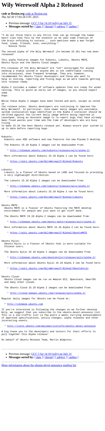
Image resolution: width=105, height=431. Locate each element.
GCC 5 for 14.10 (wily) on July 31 (51, 23)
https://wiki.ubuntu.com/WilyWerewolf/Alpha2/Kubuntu (46, 187)
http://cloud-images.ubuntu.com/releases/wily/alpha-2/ (48, 345)
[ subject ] (61, 26)
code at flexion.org (36, 13)
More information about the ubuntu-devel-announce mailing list (38, 427)
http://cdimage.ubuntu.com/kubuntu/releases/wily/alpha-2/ (50, 173)
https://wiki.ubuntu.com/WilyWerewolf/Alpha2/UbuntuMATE (48, 272)
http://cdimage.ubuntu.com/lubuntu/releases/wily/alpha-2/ (50, 216)
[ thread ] (49, 26)
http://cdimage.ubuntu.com (25, 358)
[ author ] (73, 26)
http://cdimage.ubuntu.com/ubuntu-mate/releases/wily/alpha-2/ (53, 259)
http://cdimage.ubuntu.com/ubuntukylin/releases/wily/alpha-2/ (53, 302)
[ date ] (39, 26)
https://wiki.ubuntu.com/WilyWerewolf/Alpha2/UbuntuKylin (49, 315)
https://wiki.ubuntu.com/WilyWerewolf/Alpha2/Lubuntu (46, 229)
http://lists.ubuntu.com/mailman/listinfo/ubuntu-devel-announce (51, 384)
